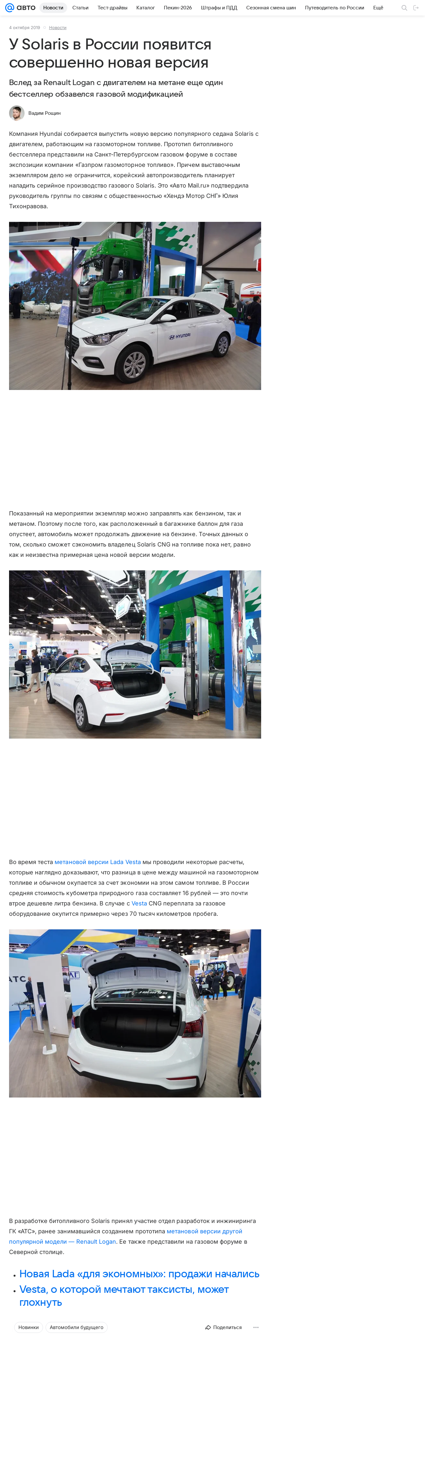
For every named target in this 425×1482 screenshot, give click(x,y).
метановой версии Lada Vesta (98, 862)
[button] (135, 306)
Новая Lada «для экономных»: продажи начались (139, 1274)
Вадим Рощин (44, 113)
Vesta (139, 903)
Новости (58, 27)
